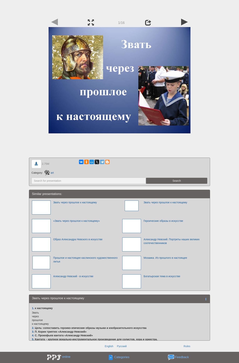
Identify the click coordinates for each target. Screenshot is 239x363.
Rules (187, 346)
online (66, 357)
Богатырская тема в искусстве (162, 276)
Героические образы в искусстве (163, 220)
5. (33, 339)
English (109, 346)
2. (33, 327)
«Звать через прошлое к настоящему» (76, 220)
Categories (121, 357)
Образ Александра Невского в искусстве (78, 239)
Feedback (182, 357)
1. (33, 308)
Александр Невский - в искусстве (73, 276)
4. (33, 335)
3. (33, 331)
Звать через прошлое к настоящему (75, 202)
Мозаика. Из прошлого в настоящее (165, 257)
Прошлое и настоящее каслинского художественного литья (85, 259)
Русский (122, 346)
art (49, 172)
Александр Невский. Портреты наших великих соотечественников (172, 241)
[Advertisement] (119, 8)
